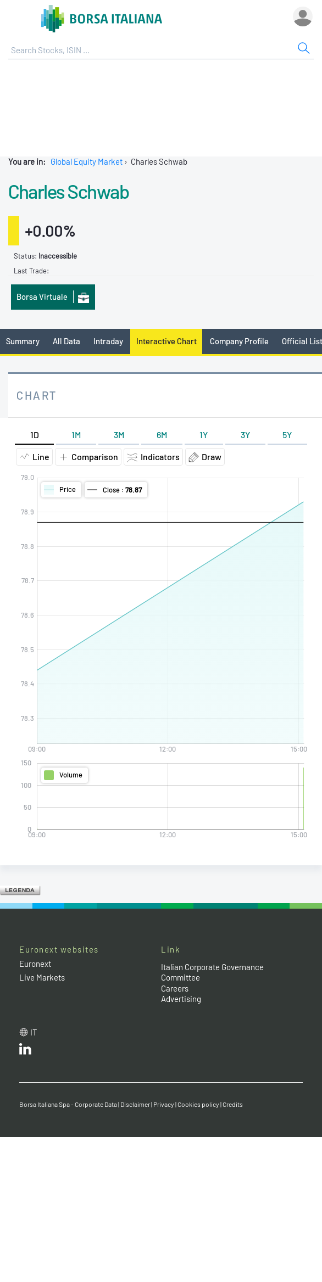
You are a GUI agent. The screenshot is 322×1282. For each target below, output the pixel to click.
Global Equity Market (87, 161)
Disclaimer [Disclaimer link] (135, 1104)
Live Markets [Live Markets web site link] (42, 977)
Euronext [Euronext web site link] (35, 964)
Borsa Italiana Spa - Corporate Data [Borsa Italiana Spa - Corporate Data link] (68, 1104)
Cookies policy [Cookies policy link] (198, 1104)
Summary (23, 341)
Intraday (108, 341)
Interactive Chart (166, 341)
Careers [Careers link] (174, 988)
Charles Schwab (68, 191)
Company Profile (239, 341)
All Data (66, 341)
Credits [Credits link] (233, 1104)
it (33, 1032)
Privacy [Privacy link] (163, 1104)
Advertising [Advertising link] (181, 999)
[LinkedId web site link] (25, 1051)
